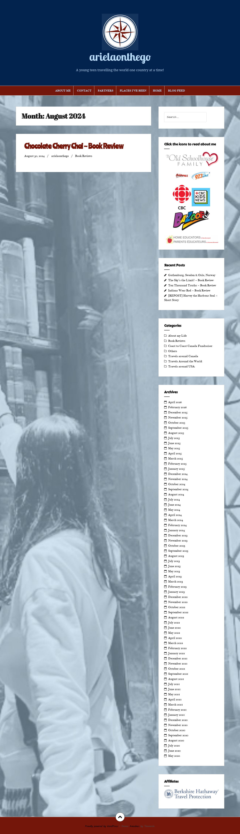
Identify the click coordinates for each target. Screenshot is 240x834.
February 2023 (177, 586)
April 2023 (175, 576)
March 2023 (175, 581)
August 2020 (176, 740)
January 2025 (176, 468)
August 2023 (176, 556)
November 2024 (178, 479)
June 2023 (174, 566)
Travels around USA (181, 366)
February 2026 (177, 407)
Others (172, 351)
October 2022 (176, 607)
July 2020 (174, 745)
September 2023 (178, 550)
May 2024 (174, 509)
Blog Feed (176, 90)
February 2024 (177, 525)
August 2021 (176, 679)
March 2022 (175, 643)
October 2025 (176, 422)
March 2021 (175, 704)
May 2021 (174, 694)
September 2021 (178, 673)
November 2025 (178, 417)
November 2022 (178, 602)
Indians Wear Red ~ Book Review (189, 290)
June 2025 (174, 443)
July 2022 (174, 622)
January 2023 (176, 591)
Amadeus (134, 826)
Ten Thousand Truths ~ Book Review (192, 285)
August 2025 (176, 433)
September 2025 (178, 427)
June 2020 (174, 750)
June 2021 (174, 689)
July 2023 (174, 561)
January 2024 (176, 530)
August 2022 (176, 617)
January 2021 (176, 714)
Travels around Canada (183, 356)
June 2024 (174, 504)
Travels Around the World (185, 361)
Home (157, 90)
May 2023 (174, 571)
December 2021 (178, 658)
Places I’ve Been (133, 90)
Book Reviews (83, 156)
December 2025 (178, 412)
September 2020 (178, 735)
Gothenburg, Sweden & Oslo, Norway (191, 275)
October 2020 (176, 730)
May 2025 (174, 448)
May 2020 (174, 755)
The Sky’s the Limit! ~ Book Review (191, 280)
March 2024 (175, 520)
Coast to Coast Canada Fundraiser (190, 346)
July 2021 (174, 684)
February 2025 (177, 463)
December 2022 (178, 597)
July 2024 (174, 499)
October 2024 (176, 484)
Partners (105, 90)
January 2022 (176, 653)
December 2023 (178, 535)
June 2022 (174, 627)
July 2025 (174, 438)
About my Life (177, 335)
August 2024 (176, 494)
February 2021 (177, 709)
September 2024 (178, 489)
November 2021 (178, 663)
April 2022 (175, 638)
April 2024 (175, 515)
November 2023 (178, 540)
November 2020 (178, 725)
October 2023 (176, 545)
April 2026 (175, 402)
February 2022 (177, 648)
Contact (84, 90)
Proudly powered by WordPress (101, 826)
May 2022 (174, 632)
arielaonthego (120, 56)
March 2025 (175, 458)
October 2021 (176, 668)
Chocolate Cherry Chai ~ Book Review (73, 146)
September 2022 (178, 612)
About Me (63, 90)
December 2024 (178, 474)
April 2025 (175, 453)
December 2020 (178, 720)
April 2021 (175, 699)
